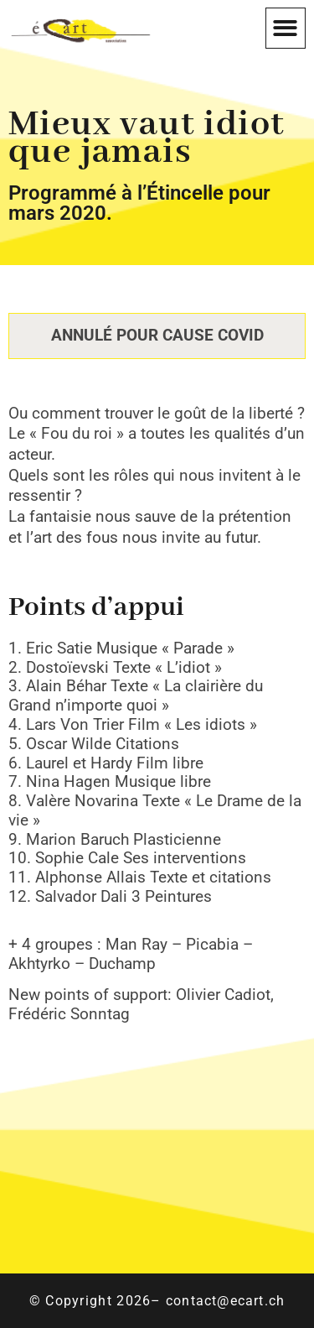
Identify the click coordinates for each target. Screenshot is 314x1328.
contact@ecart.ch (225, 1301)
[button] (285, 28)
